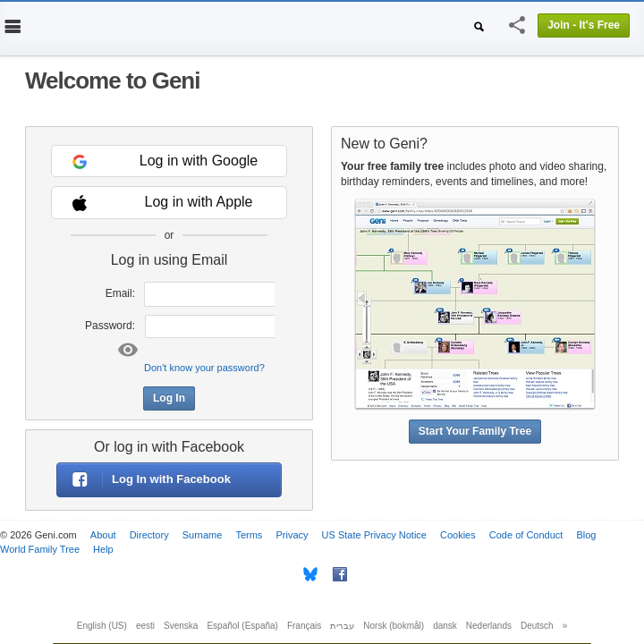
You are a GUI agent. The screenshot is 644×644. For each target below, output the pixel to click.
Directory (149, 535)
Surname (202, 535)
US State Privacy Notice (374, 535)
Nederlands (489, 626)
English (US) (102, 626)
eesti (145, 626)
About (103, 535)
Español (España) (242, 626)
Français (304, 626)
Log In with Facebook (144, 479)
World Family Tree (40, 549)
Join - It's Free (583, 25)
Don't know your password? (204, 367)
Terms (248, 535)
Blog (586, 535)
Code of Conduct (526, 535)
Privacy (291, 535)
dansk (445, 626)
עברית (342, 626)
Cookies (458, 535)
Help (103, 549)
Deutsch (537, 626)
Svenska (181, 626)
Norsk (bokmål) (393, 626)
